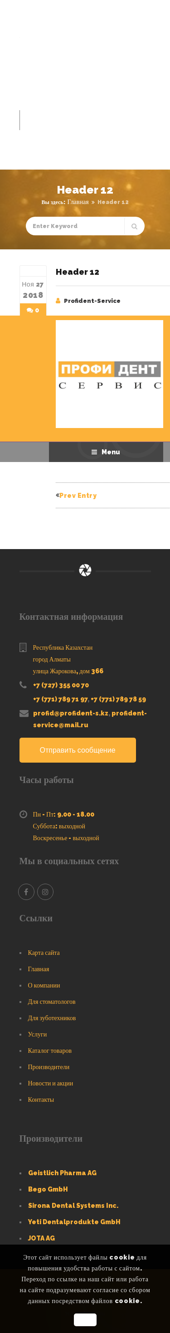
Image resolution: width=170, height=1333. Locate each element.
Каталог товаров (50, 1050)
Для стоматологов (52, 1001)
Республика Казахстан (63, 647)
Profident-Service (92, 300)
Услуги (37, 1034)
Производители (49, 1066)
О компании (44, 985)
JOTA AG (41, 1238)
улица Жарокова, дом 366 (68, 671)
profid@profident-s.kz (70, 713)
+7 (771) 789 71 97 (60, 699)
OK (85, 1319)
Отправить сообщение (78, 750)
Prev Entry (76, 495)
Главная (78, 201)
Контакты (41, 1099)
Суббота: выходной (59, 826)
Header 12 (77, 272)
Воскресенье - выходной (66, 838)
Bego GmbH (48, 1189)
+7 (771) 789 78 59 (118, 699)
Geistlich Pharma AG (62, 1173)
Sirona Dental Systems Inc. (73, 1205)
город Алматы (52, 659)
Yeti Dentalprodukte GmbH (74, 1222)
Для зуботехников (52, 1018)
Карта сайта (44, 952)
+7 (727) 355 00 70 (61, 685)
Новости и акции (50, 1083)
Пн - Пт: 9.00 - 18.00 (64, 814)
